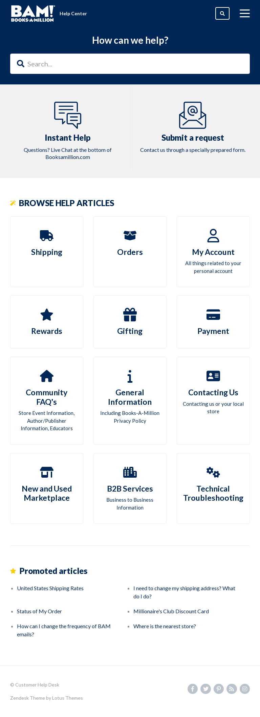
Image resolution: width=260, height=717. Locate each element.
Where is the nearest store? (164, 626)
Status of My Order (39, 611)
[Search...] (130, 64)
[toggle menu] (245, 13)
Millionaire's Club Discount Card (171, 611)
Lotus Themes (67, 698)
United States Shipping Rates (50, 588)
